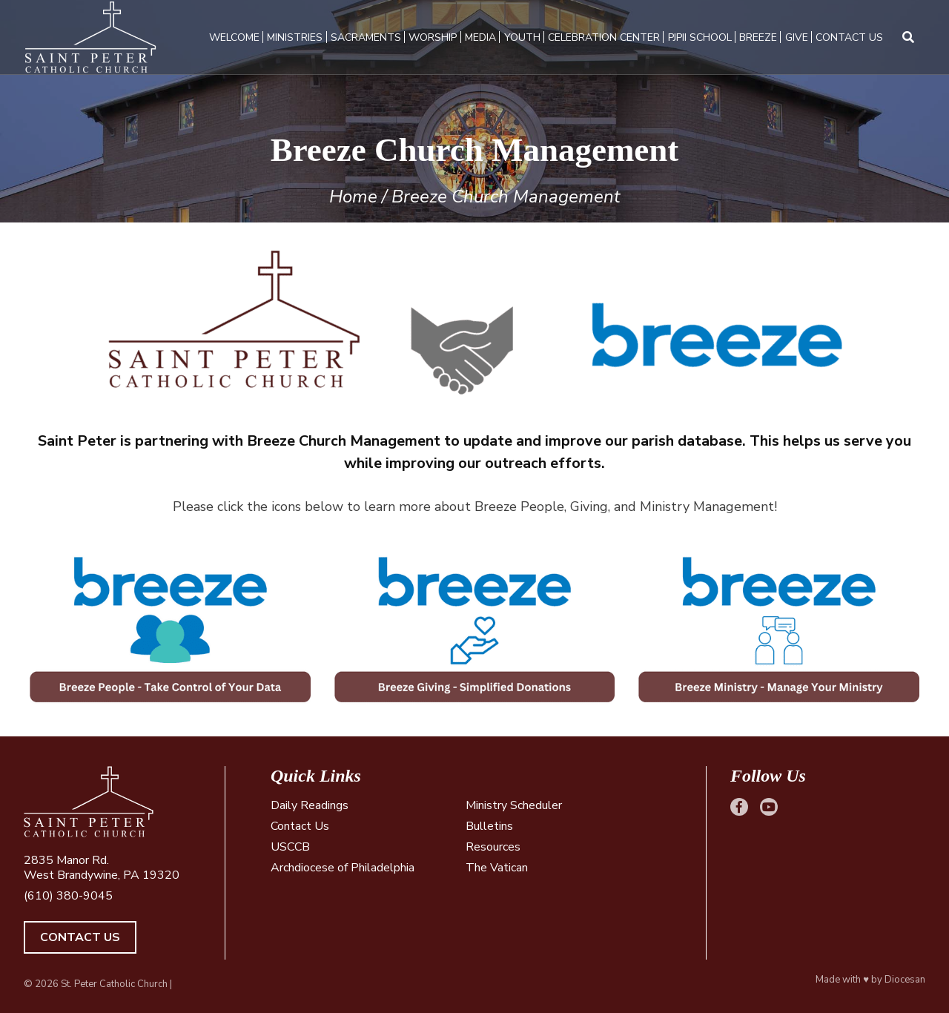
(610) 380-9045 (68, 895)
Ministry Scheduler (514, 805)
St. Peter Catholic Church (114, 984)
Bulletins (489, 826)
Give (796, 37)
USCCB (290, 846)
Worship (433, 37)
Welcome (234, 37)
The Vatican (497, 867)
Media (480, 37)
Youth (522, 37)
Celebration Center (604, 37)
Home (353, 196)
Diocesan (904, 979)
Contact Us (849, 37)
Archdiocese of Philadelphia (342, 867)
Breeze (758, 37)
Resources (493, 846)
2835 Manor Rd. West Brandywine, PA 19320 (101, 867)
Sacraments (366, 37)
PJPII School (700, 37)
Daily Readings (309, 805)
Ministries (295, 37)
